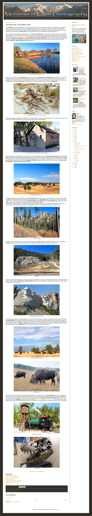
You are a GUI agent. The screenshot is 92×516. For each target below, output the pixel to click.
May (75, 158)
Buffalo (20, 488)
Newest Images (15, 18)
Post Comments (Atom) (15, 501)
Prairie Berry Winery (49, 399)
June (75, 157)
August (75, 153)
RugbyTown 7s (75, 60)
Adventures (40, 18)
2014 (74, 166)
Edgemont (33, 488)
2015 (74, 164)
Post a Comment (11, 497)
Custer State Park (10, 479)
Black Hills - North (76, 57)
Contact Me (59, 18)
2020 (74, 136)
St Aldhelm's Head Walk (77, 49)
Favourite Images (24, 18)
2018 (74, 139)
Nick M (79, 113)
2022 (74, 133)
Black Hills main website (11, 475)
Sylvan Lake (11, 489)
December (76, 143)
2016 (74, 162)
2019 (74, 138)
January (76, 160)
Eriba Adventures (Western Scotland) (82, 78)
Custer (23, 488)
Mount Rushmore (51, 488)
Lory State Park (76, 61)
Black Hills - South (76, 59)
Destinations (33, 18)
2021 (74, 134)
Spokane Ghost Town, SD (78, 54)
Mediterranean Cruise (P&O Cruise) (81, 88)
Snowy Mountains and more (78, 53)
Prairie (62, 488)
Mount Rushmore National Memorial (14, 480)
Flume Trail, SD (76, 55)
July (75, 155)
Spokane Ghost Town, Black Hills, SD (82, 99)
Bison (14, 488)
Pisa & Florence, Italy (77, 50)
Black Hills (17, 488)
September (76, 152)
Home (37, 499)
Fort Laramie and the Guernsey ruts (20, 36)
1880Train (11, 488)
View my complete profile (76, 124)
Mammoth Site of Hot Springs (12, 476)
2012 (74, 167)
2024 (74, 129)
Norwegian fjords (76, 48)
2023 (74, 131)
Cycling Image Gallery (50, 18)
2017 (74, 141)
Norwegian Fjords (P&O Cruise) (82, 68)
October (76, 144)
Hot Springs (40, 488)
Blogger (57, 509)
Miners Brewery (39, 399)
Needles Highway (58, 488)
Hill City (36, 488)
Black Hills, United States (14, 491)
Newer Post (8, 499)
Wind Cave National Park (11, 478)
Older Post (65, 499)
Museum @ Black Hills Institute (13, 482)
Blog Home (7, 18)
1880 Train (8, 483)
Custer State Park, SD (77, 51)
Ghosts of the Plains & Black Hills (79, 56)
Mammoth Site (45, 488)
